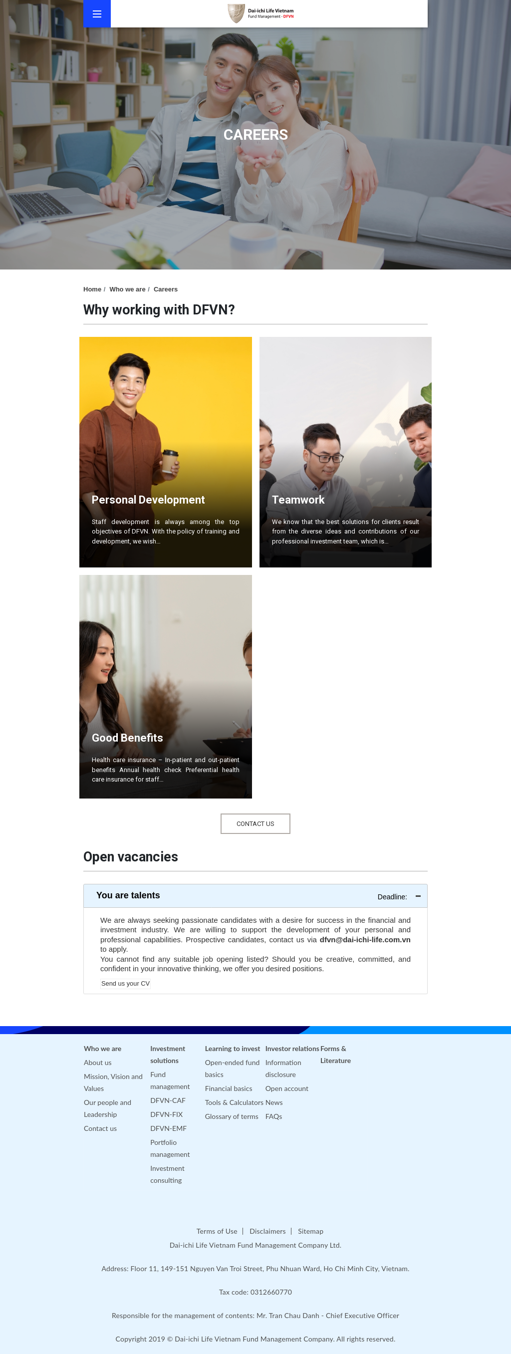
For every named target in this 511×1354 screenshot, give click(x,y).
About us (98, 1062)
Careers (166, 289)
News (274, 1102)
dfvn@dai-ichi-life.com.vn (365, 939)
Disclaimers (267, 1231)
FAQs (273, 1116)
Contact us (100, 1128)
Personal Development (148, 500)
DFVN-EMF (168, 1128)
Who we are (127, 289)
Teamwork (298, 500)
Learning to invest (232, 1048)
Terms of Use (217, 1231)
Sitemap (310, 1231)
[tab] (255, 895)
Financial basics (229, 1088)
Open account (286, 1088)
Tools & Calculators (234, 1102)
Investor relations (292, 1048)
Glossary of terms (231, 1116)
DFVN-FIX (166, 1114)
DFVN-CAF (168, 1100)
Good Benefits (127, 738)
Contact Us (255, 823)
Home (92, 289)
